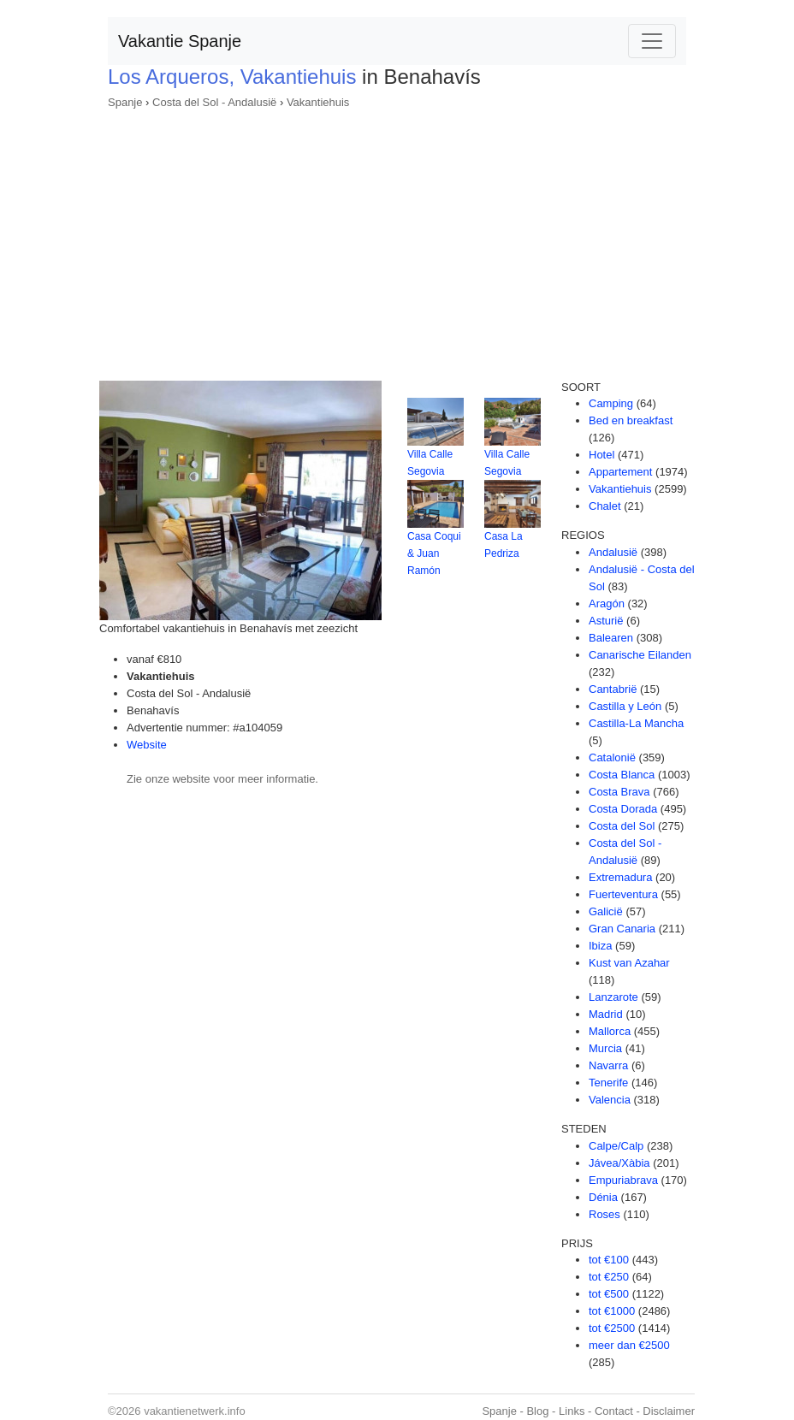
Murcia (605, 1048)
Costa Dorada (623, 808)
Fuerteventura (623, 894)
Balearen (611, 637)
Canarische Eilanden (640, 654)
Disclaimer (669, 1411)
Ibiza (600, 945)
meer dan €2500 (629, 1345)
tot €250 (609, 1276)
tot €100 (609, 1259)
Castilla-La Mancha (636, 723)
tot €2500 (612, 1328)
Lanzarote (613, 997)
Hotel (601, 454)
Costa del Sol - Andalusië (214, 102)
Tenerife (608, 1082)
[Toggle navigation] (652, 41)
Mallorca (610, 1031)
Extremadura (620, 877)
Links (571, 1411)
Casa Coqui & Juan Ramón (434, 553)
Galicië (606, 911)
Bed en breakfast (631, 420)
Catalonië (612, 757)
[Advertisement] (397, 239)
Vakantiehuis (318, 102)
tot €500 (609, 1293)
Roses (604, 1214)
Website (147, 744)
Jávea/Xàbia (619, 1163)
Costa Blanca (622, 774)
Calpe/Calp (616, 1145)
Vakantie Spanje (179, 41)
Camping (611, 403)
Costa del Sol (622, 825)
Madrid (606, 1014)
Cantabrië (613, 689)
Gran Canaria (622, 928)
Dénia (603, 1197)
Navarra (608, 1065)
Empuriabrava (623, 1180)
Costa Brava (619, 791)
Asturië (606, 620)
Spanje (125, 102)
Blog (537, 1411)
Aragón (607, 603)
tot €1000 (612, 1311)
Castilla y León (625, 706)
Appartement (620, 471)
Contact (614, 1411)
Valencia (610, 1099)
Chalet (605, 506)
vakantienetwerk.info (195, 1411)
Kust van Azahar (629, 962)
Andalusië (613, 552)
